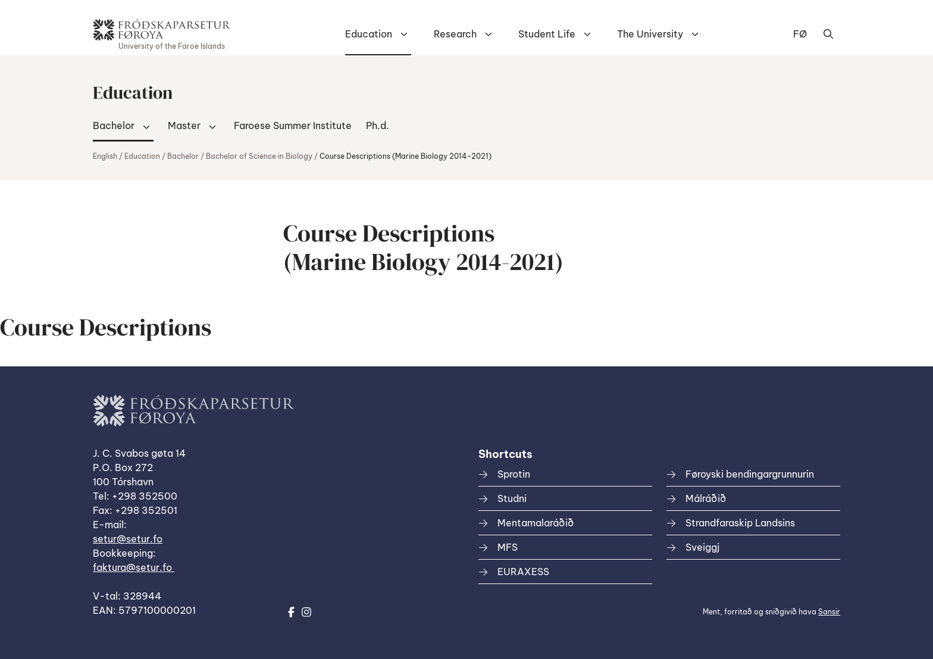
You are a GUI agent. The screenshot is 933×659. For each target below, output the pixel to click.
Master (184, 125)
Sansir (829, 611)
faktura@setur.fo (133, 567)
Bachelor (113, 125)
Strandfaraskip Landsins (740, 523)
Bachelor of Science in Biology (259, 156)
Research (455, 34)
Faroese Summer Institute (293, 125)
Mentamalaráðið (535, 523)
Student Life (546, 34)
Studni (512, 498)
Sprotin (513, 474)
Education (368, 34)
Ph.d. (377, 125)
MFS (507, 547)
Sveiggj (702, 547)
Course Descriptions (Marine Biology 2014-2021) (405, 156)
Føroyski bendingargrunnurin (749, 474)
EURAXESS (523, 572)
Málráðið (705, 498)
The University (650, 34)
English (105, 156)
